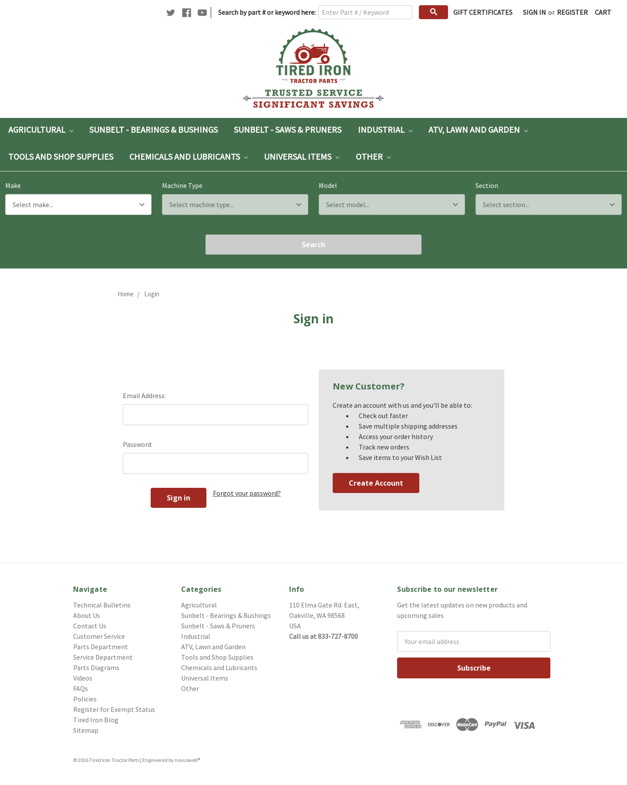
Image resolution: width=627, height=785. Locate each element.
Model (328, 185)
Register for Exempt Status (114, 709)
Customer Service (99, 636)
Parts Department (100, 646)
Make (13, 185)
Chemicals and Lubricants (188, 156)
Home (126, 294)
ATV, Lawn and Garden (478, 129)
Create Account (376, 483)
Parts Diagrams (96, 667)
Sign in (534, 12)
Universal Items (301, 156)
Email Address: (144, 395)
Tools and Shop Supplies (60, 156)
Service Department (103, 657)
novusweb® (187, 760)
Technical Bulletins (102, 604)
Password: (137, 444)
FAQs (80, 688)
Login (151, 294)
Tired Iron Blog (95, 719)
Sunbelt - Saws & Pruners (287, 129)
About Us (86, 615)
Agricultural (40, 129)
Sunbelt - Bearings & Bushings (153, 129)
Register (572, 12)
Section (486, 185)
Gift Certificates (482, 12)
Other (373, 156)
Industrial (385, 129)
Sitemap (85, 730)
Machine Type (182, 185)
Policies (85, 698)
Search (313, 244)
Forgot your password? (247, 493)
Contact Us (89, 625)
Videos (82, 678)
